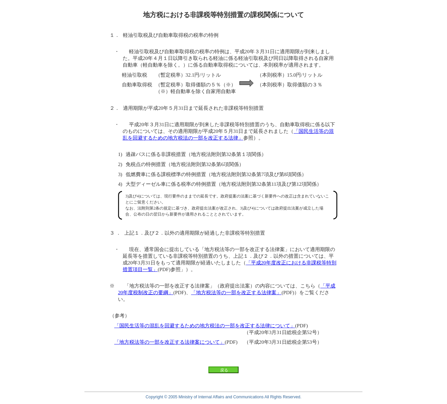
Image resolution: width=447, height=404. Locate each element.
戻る (224, 370)
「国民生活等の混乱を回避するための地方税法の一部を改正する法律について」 (204, 325)
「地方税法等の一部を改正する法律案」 (236, 292)
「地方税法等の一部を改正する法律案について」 (169, 342)
